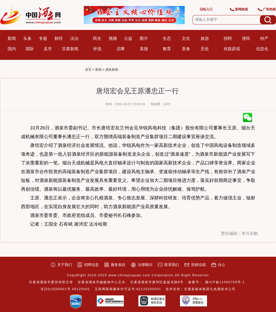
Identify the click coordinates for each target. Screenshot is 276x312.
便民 (246, 38)
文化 (186, 38)
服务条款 (118, 265)
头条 (27, 38)
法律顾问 (145, 265)
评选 (97, 49)
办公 (221, 265)
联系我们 (171, 265)
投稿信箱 (198, 265)
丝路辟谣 (232, 49)
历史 (205, 49)
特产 (264, 38)
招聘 (228, 38)
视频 (113, 38)
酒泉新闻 (111, 69)
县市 (48, 49)
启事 (121, 49)
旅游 (205, 38)
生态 (167, 38)
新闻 (12, 38)
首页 (88, 69)
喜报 (144, 49)
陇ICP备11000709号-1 (225, 282)
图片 (144, 38)
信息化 (262, 49)
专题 (43, 38)
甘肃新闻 (70, 49)
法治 (74, 38)
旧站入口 (206, 9)
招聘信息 (91, 265)
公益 (128, 38)
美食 (186, 49)
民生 (97, 38)
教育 (167, 49)
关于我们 (64, 265)
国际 (30, 49)
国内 (12, 49)
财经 (58, 38)
